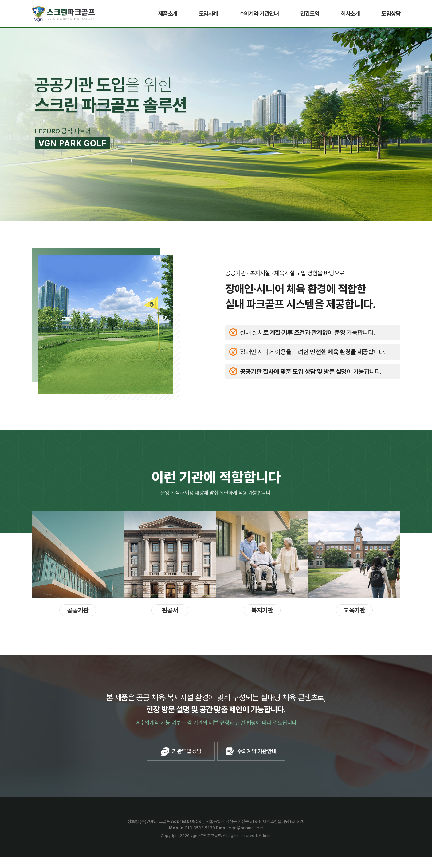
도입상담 (390, 13)
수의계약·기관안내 (259, 13)
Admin (264, 835)
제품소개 (167, 13)
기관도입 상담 (181, 751)
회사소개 (350, 13)
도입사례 (208, 13)
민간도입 (309, 13)
